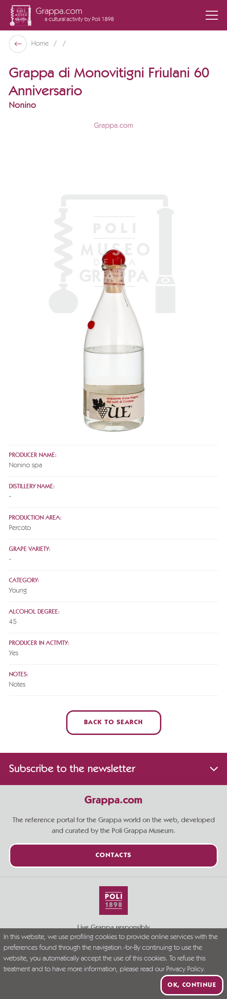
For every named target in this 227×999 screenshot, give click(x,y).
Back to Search (113, 722)
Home (40, 43)
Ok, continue (192, 985)
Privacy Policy (184, 969)
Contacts (114, 855)
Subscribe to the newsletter (113, 769)
